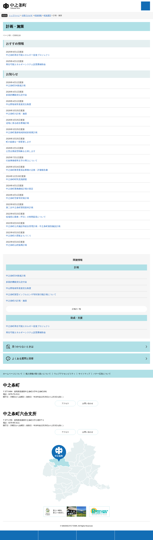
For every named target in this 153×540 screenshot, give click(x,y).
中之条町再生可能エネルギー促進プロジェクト (28, 55)
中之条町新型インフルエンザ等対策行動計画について (31, 294)
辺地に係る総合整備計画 (17, 123)
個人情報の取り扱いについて (38, 374)
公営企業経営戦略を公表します (20, 151)
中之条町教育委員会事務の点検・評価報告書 (27, 170)
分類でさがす (27, 15)
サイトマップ (84, 374)
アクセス (65, 403)
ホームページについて (12, 374)
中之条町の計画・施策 (16, 113)
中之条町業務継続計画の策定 (19, 188)
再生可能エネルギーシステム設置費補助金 (26, 64)
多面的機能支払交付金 (16, 95)
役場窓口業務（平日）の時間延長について (26, 217)
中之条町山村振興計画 (16, 245)
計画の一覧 (76, 309)
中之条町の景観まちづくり (18, 235)
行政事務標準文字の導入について (21, 160)
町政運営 (47, 15)
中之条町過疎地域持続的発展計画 (21, 132)
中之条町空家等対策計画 (17, 198)
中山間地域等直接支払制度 (18, 104)
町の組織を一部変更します (18, 142)
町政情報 (38, 15)
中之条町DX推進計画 (16, 85)
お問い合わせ (87, 403)
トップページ (14, 15)
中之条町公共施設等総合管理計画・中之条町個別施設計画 (33, 226)
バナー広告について (102, 374)
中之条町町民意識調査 (16, 179)
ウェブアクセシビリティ (64, 374)
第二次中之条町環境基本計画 (19, 207)
